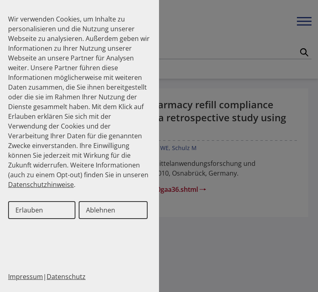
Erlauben (29, 210)
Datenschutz (66, 276)
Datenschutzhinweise (41, 184)
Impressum (25, 276)
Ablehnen (100, 210)
